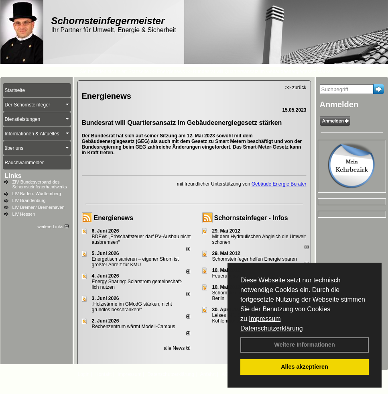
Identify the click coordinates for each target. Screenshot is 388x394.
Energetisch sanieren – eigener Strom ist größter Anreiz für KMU (135, 261)
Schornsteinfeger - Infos (251, 217)
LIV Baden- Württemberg (36, 193)
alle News (177, 348)
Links (13, 175)
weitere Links (52, 226)
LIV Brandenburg (29, 200)
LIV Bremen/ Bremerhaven (38, 207)
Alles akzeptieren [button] (304, 366)
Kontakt (103, 374)
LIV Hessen (23, 214)
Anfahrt (208, 374)
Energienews (114, 217)
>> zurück (296, 87)
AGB (226, 374)
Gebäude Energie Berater (279, 184)
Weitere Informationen (304, 344)
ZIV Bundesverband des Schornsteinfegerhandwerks (39, 184)
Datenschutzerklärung (271, 328)
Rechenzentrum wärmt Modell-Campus (133, 326)
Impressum (264, 318)
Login (83, 374)
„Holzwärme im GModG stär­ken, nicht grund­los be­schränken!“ (132, 306)
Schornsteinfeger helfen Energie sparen (254, 259)
